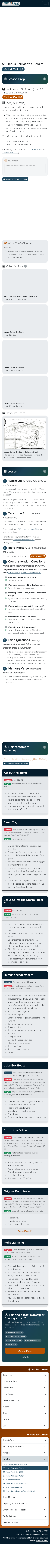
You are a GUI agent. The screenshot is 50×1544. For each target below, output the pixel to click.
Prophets (7, 1419)
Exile (4, 1426)
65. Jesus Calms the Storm (13, 1468)
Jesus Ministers (9, 1497)
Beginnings (7, 1375)
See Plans (25, 1350)
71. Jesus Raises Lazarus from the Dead (19, 1491)
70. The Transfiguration (12, 1487)
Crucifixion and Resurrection (15, 1510)
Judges (6, 1407)
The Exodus (8, 1388)
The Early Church (10, 1516)
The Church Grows (11, 1522)
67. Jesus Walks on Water (13, 1476)
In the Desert (8, 1394)
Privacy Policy (42, 1540)
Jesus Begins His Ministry (14, 1446)
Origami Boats (25, 1231)
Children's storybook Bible (28, 529)
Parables (6, 1453)
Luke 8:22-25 (36, 149)
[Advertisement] (25, 34)
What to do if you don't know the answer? (24, 572)
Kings (5, 1413)
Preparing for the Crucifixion (15, 1503)
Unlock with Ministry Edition (15, 179)
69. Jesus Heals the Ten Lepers (15, 1483)
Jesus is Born (8, 1440)
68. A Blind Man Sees (11, 1479)
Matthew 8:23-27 (10, 152)
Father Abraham (10, 1381)
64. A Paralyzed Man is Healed (15, 1464)
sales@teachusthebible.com (36, 1534)
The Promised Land (11, 1400)
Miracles (6, 1459)
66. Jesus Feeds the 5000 (13, 1472)
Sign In (25, 1357)
